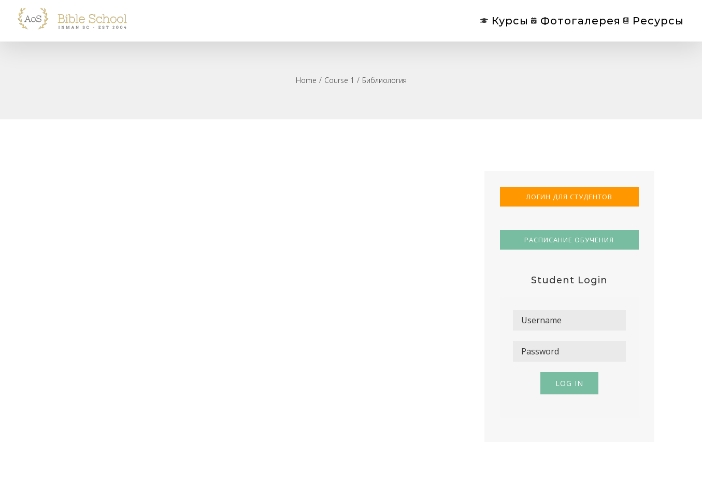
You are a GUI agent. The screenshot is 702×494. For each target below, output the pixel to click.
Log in (569, 383)
